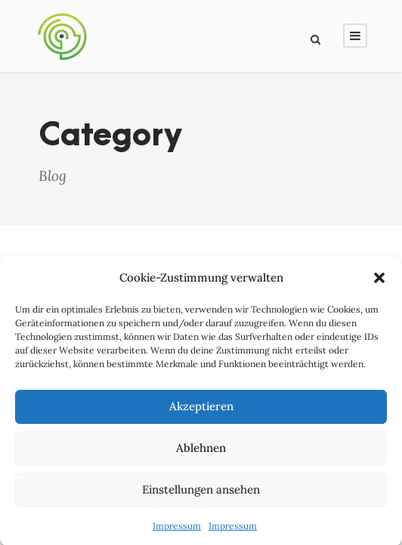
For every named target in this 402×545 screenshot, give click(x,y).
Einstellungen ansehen (201, 492)
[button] (379, 280)
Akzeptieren (201, 409)
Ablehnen (201, 451)
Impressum (177, 528)
